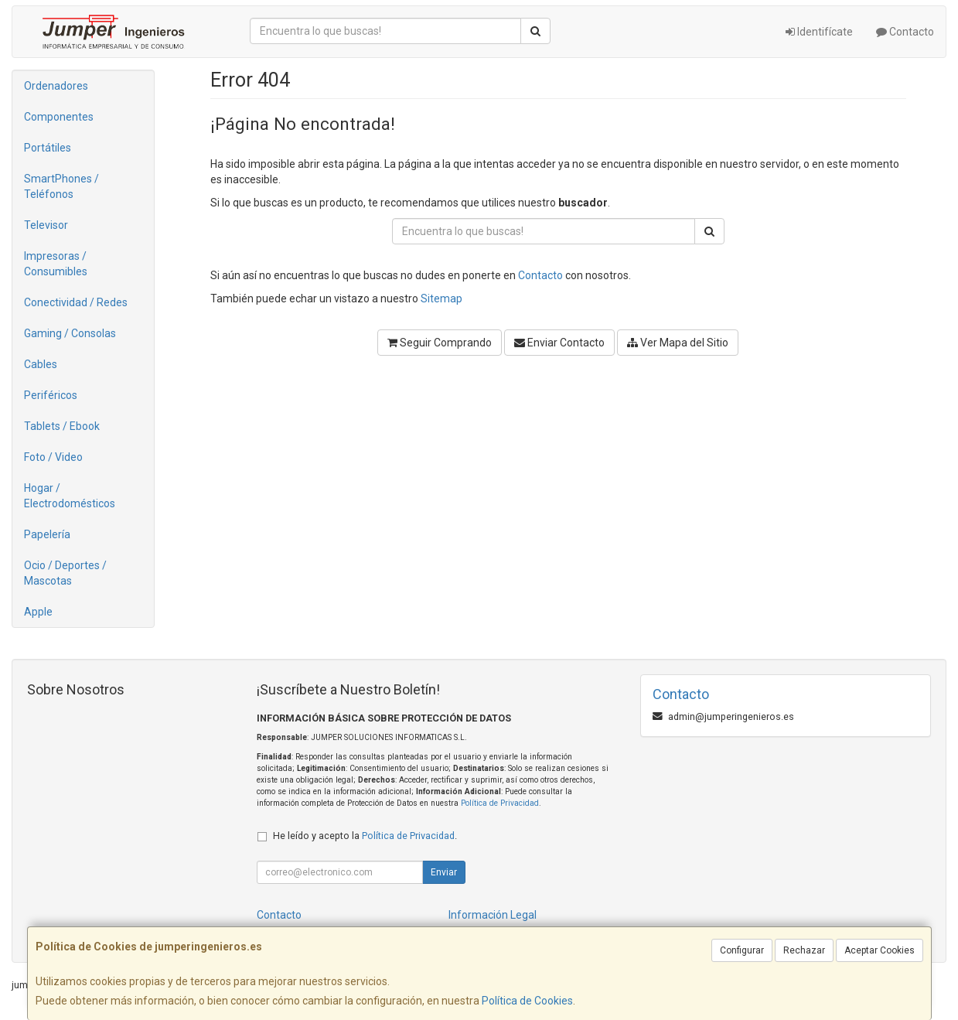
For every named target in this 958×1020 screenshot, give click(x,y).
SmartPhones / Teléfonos (61, 186)
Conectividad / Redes (76, 302)
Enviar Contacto (559, 342)
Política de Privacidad (500, 803)
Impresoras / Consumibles (55, 264)
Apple (38, 612)
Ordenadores (56, 86)
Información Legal (492, 915)
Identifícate (819, 32)
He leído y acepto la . (365, 835)
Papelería (47, 534)
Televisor (46, 225)
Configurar (742, 950)
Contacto (905, 32)
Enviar (444, 872)
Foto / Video (53, 457)
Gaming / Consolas (70, 333)
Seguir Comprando (439, 342)
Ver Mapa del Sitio (677, 342)
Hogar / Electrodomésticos (69, 496)
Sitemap (441, 298)
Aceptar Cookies (879, 950)
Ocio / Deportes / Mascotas (65, 573)
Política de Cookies (527, 1000)
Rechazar (804, 950)
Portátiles (47, 148)
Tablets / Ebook (62, 426)
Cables (40, 364)
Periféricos (50, 395)
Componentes (59, 117)
